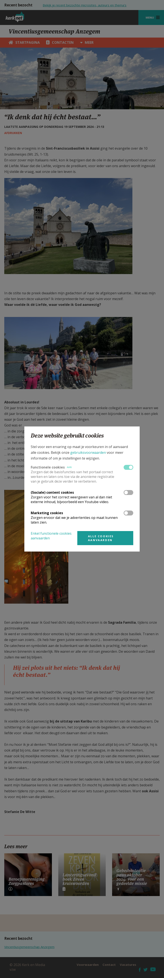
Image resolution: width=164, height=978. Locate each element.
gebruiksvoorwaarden (88, 452)
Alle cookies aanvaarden (101, 538)
